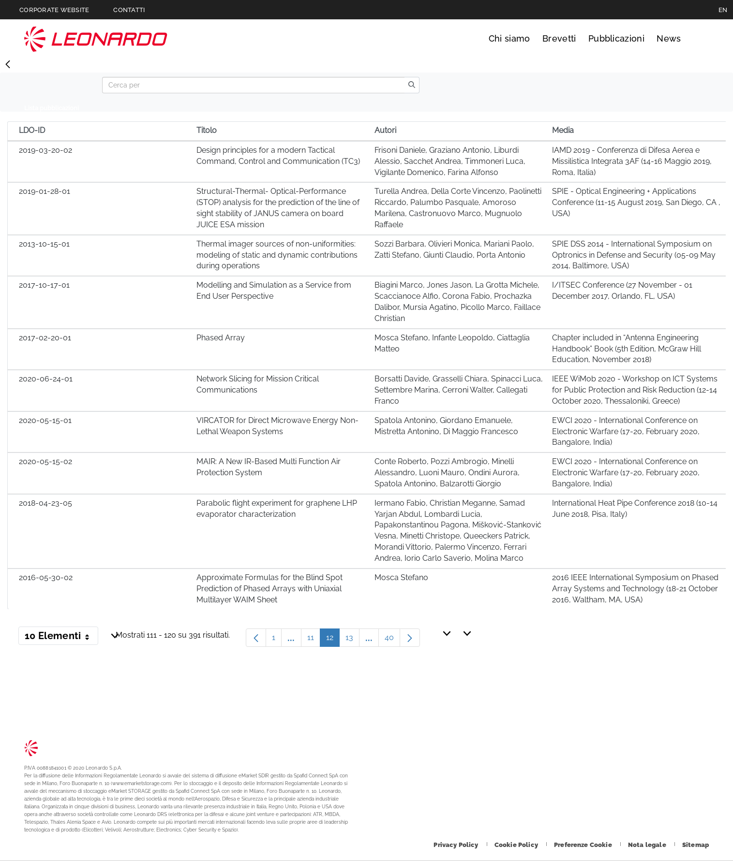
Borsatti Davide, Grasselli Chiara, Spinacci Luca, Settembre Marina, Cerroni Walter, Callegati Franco (458, 390)
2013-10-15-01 (44, 243)
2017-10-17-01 (44, 285)
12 (333, 640)
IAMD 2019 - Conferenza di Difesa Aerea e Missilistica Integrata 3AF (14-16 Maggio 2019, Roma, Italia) (632, 161)
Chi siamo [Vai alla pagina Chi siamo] (509, 38)
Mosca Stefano (401, 577)
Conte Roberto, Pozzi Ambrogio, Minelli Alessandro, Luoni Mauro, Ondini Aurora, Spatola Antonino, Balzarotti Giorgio (447, 472)
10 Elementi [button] (61, 637)
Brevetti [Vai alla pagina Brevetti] (559, 38)
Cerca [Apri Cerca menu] (700, 38)
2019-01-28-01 (44, 191)
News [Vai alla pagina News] (669, 38)
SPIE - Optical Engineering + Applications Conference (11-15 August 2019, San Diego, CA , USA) (636, 202)
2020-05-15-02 (45, 461)
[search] (412, 85)
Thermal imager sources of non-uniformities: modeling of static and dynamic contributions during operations (277, 255)
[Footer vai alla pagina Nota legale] (648, 844)
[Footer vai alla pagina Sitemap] (695, 844)
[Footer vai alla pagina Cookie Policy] (516, 844)
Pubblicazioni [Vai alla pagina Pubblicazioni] (616, 38)
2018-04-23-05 (45, 503)
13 (352, 640)
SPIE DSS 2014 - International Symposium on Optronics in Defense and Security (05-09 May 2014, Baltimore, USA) (634, 255)
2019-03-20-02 (45, 150)
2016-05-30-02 (46, 577)
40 (392, 640)
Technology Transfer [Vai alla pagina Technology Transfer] (95, 39)
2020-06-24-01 (46, 378)
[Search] (253, 85)
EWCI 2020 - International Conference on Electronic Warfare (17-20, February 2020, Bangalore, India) (626, 431)
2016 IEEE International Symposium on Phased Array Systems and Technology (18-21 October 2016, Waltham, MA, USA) (635, 588)
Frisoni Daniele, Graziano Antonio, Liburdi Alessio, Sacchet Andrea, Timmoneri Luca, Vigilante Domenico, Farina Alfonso (449, 161)
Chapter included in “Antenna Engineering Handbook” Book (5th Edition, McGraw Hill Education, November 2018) (626, 349)
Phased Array (220, 337)
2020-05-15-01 (45, 420)
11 (313, 640)
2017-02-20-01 (45, 337)
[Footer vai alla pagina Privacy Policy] (456, 844)
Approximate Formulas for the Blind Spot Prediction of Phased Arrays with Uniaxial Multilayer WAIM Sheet (269, 588)
